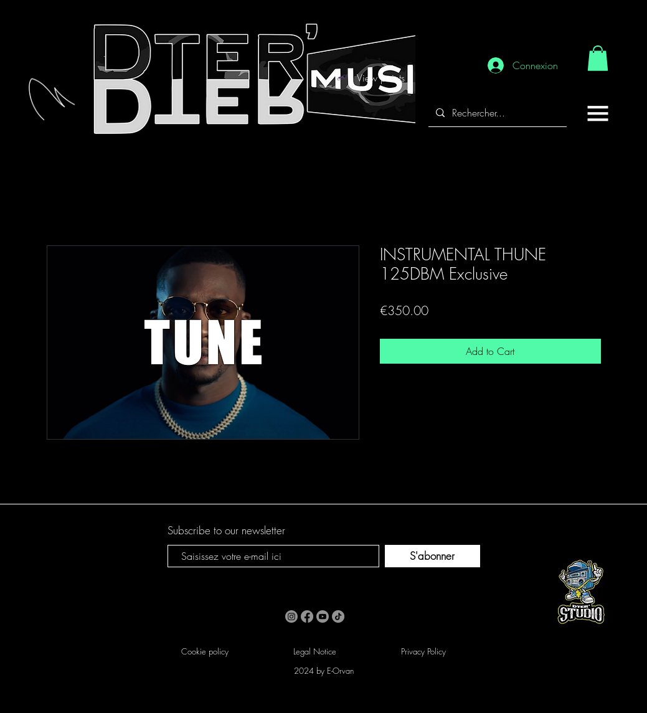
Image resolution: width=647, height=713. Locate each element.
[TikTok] (338, 616)
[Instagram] (291, 616)
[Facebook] (307, 616)
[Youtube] (322, 616)
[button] (598, 113)
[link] (597, 58)
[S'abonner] (432, 556)
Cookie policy (205, 651)
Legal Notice (314, 651)
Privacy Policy (423, 651)
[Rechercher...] (496, 113)
